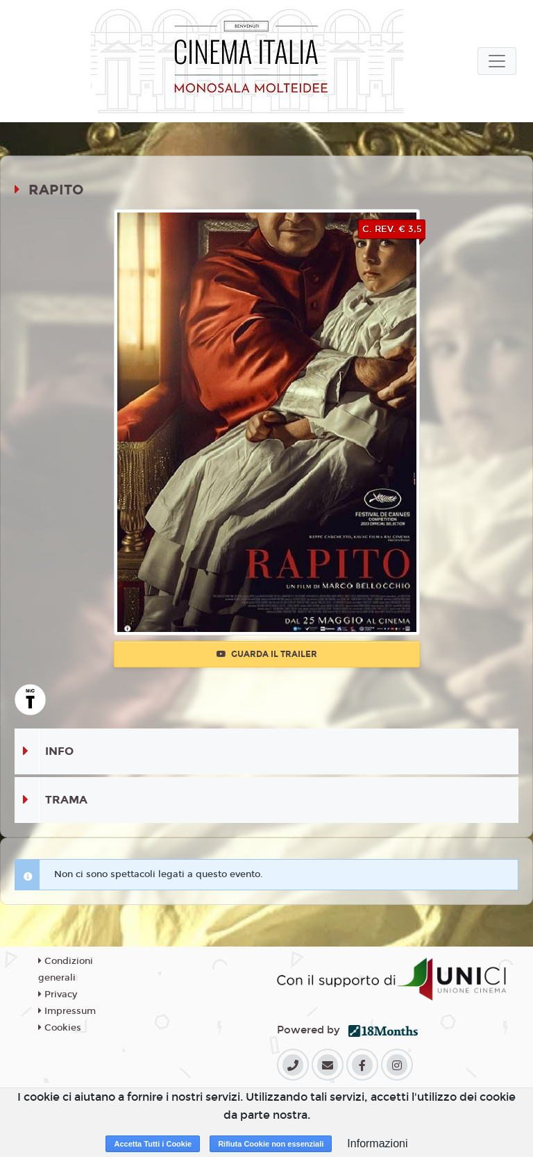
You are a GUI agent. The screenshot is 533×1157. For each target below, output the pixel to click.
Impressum (67, 1011)
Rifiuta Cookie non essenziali (270, 1144)
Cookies (59, 1027)
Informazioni (377, 1143)
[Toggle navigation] (496, 61)
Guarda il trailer (267, 654)
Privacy (57, 994)
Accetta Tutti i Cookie (153, 1144)
